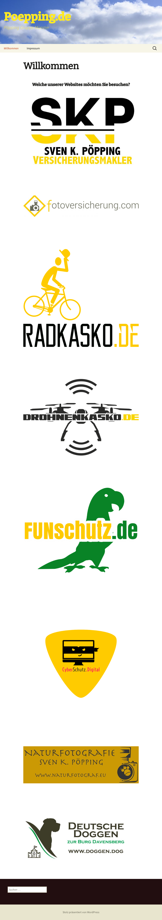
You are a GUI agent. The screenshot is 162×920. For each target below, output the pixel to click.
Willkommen (11, 48)
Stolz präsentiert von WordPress (81, 912)
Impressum (33, 48)
